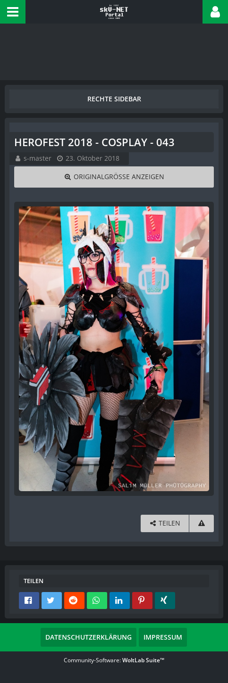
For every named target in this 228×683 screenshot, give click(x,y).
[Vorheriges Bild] (28, 348)
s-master (37, 158)
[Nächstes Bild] (199, 348)
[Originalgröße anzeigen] (114, 177)
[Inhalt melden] (201, 523)
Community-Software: (114, 660)
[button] (12, 12)
